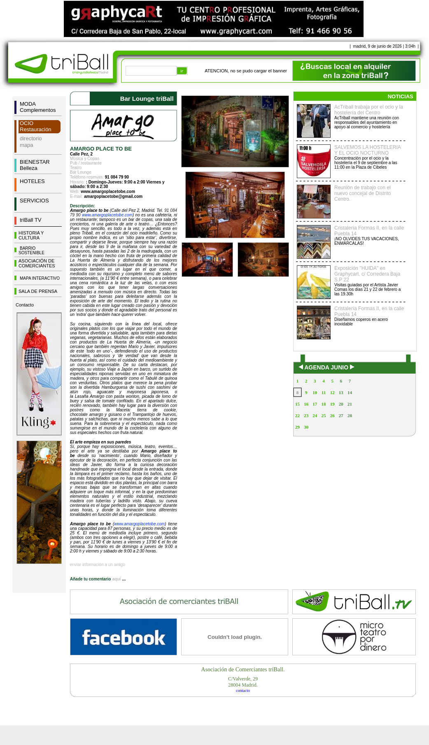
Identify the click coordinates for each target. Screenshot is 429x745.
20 (341, 404)
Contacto (25, 304)
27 (341, 415)
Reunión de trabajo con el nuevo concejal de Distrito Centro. (362, 193)
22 (297, 415)
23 (306, 415)
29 (297, 427)
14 (349, 392)
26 (332, 415)
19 (332, 404)
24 (314, 415)
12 (332, 392)
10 (314, 392)
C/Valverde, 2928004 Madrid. (243, 682)
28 (349, 415)
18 (323, 404)
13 (341, 392)
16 (306, 404)
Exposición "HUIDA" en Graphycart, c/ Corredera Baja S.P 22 (367, 274)
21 (349, 404)
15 (297, 404)
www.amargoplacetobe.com (108, 191)
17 (314, 404)
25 (323, 415)
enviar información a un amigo (97, 564)
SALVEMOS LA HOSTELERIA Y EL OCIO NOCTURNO (367, 150)
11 (324, 392)
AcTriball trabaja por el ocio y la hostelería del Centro (368, 110)
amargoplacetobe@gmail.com (113, 196)
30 (306, 427)
